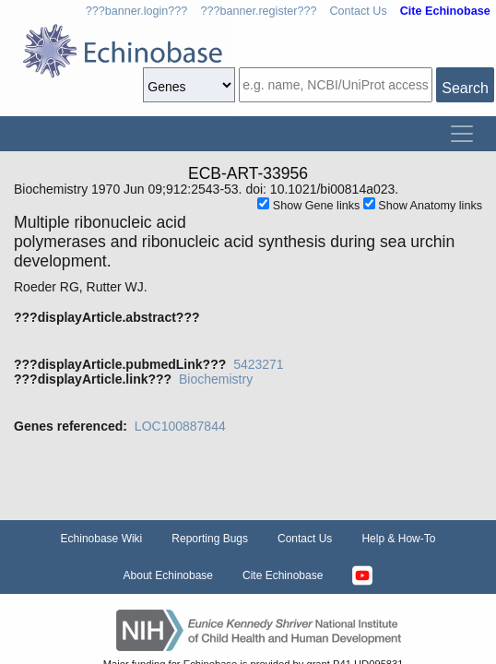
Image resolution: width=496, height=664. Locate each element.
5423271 (258, 364)
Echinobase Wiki (102, 538)
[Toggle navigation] (462, 133)
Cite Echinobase (282, 575)
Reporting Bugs (209, 538)
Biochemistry (216, 379)
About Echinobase (168, 575)
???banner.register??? (258, 11)
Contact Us (357, 11)
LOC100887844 (180, 426)
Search (465, 88)
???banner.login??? (137, 11)
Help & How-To (398, 538)
